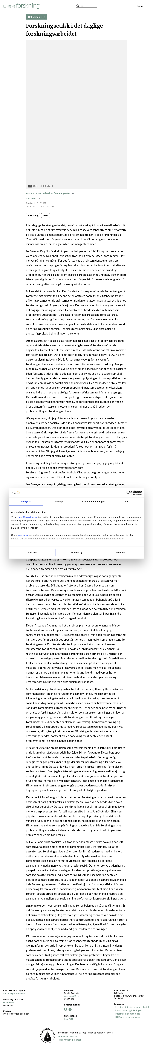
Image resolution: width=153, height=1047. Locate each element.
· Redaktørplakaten (68, 1036)
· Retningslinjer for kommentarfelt (132, 1007)
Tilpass (76, 552)
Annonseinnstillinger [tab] (93, 501)
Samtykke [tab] (25, 501)
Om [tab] (127, 501)
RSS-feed (68, 1019)
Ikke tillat (32, 552)
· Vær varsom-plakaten (69, 1039)
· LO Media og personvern (127, 1017)
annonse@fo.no (72, 996)
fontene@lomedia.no (14, 993)
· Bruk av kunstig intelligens (128, 1010)
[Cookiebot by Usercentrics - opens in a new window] (129, 493)
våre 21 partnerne (27, 517)
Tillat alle (120, 552)
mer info (23, 535)
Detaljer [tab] (59, 501)
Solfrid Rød (8, 1002)
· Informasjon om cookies (127, 1013)
